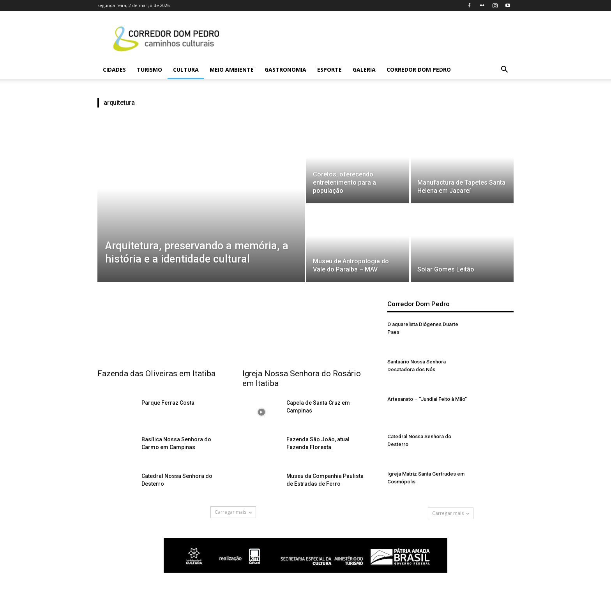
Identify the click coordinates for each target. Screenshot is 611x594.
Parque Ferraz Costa (167, 403)
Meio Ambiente (232, 69)
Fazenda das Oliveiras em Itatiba (156, 373)
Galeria (364, 69)
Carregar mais (233, 512)
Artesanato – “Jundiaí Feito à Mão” (427, 399)
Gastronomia (285, 69)
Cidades (114, 69)
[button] (504, 70)
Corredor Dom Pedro (419, 69)
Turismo (149, 69)
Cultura (186, 69)
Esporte (329, 69)
